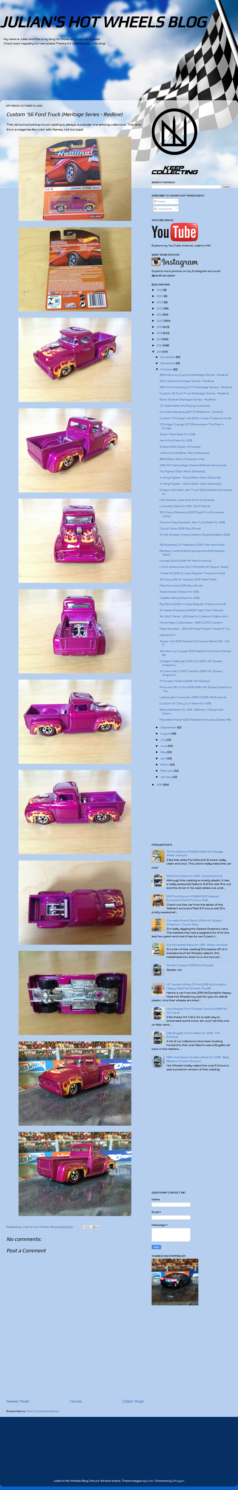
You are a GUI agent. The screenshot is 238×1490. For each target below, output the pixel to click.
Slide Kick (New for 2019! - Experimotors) (194, 875)
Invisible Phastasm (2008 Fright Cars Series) (191, 610)
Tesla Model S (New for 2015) (179, 591)
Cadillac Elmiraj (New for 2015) (179, 597)
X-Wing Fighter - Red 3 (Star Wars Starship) (190, 483)
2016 (160, 345)
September (168, 727)
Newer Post (17, 1401)
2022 (160, 308)
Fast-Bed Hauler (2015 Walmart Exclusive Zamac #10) (195, 719)
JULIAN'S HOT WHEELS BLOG (103, 22)
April (163, 758)
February (167, 770)
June (164, 745)
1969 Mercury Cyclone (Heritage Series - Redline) (194, 374)
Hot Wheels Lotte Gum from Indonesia (187, 499)
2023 (160, 302)
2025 (160, 289)
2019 (160, 326)
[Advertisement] (109, 75)
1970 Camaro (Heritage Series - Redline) (187, 381)
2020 (160, 320)
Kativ (150, 1480)
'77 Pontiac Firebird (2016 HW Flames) (185, 681)
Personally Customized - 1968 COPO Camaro (191, 622)
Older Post (133, 1401)
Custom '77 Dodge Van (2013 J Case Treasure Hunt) (195, 418)
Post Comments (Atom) (42, 1411)
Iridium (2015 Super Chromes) (180, 446)
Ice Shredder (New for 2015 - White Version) (196, 944)
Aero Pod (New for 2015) (176, 440)
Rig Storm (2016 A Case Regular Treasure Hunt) (193, 604)
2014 (160, 784)
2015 (160, 351)
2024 (160, 296)
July (163, 739)
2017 (159, 339)
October (166, 369)
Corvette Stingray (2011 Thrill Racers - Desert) (191, 411)
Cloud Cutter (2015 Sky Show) (180, 528)
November (168, 363)
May (163, 752)
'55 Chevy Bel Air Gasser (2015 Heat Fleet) (188, 579)
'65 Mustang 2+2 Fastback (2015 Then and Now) (192, 544)
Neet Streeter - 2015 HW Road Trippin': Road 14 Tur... (195, 628)
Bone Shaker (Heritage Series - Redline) (187, 399)
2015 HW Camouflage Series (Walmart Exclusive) (193, 465)
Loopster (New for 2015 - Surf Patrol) (185, 506)
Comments (163, 208)
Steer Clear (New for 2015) (177, 434)
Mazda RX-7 (168, 635)
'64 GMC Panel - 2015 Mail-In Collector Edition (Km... (194, 616)
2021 (160, 314)
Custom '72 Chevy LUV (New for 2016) (185, 703)
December (168, 357)
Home (75, 1401)
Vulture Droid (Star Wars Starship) (184, 452)
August (166, 733)
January (166, 776)
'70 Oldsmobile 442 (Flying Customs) (185, 405)
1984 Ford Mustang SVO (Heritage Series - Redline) (196, 387)
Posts (160, 201)
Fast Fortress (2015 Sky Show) (181, 585)
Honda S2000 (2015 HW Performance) (185, 560)
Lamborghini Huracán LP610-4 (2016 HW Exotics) (193, 697)
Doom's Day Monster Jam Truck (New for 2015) (192, 522)
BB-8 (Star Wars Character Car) (182, 459)
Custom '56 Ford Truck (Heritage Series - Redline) (194, 393)
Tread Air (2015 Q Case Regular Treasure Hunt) (192, 573)
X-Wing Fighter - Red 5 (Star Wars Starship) (190, 477)
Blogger (178, 1480)
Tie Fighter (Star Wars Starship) (182, 471)
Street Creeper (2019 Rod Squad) (189, 965)
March (165, 764)
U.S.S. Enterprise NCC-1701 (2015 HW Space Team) (194, 566)
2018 (160, 333)
